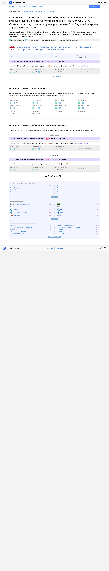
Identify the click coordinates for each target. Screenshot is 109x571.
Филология (60, 229)
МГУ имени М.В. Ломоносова (21, 204)
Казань (12, 192)
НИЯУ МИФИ (17, 215)
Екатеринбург (14, 190)
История (59, 231)
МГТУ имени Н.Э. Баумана (20, 212)
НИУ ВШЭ (16, 210)
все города (54, 197)
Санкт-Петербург (15, 188)
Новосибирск (13, 194)
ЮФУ (61, 215)
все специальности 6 (54, 76)
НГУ (61, 207)
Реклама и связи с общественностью (67, 225)
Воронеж (59, 186)
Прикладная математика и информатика (21, 227)
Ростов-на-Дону (61, 192)
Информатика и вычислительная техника (69, 227)
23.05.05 (12, 66)
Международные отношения (18, 231)
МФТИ (15, 207)
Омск (58, 188)
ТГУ (61, 210)
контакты (49, 248)
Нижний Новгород (62, 190)
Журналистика (14, 229)
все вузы (54, 219)
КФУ (61, 212)
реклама (60, 248)
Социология (60, 233)
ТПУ (61, 204)
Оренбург (35, 57)
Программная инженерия (17, 233)
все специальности (54, 236)
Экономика (13, 225)
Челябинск (60, 194)
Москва (12, 186)
